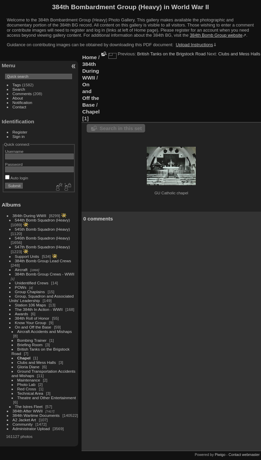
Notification (22, 102)
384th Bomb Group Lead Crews (43, 261)
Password (14, 164)
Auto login (16, 178)
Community (23, 424)
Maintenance (28, 380)
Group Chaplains (30, 291)
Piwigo (220, 455)
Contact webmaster (244, 455)
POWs (21, 287)
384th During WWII (29, 215)
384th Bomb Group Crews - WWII (44, 274)
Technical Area (30, 393)
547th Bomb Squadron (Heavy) (42, 247)
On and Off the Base (33, 327)
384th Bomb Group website (216, 35)
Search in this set (121, 128)
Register (20, 132)
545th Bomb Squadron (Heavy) (42, 229)
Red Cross (26, 389)
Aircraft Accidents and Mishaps (44, 331)
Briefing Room (30, 344)
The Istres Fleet (29, 406)
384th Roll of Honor (32, 318)
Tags (17, 85)
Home (89, 57)
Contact (20, 107)
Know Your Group (30, 322)
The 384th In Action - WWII (39, 309)
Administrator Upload (31, 428)
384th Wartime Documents (36, 415)
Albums (11, 205)
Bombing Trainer (32, 340)
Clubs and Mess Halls (36, 362)
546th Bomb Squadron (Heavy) (42, 238)
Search (19, 89)
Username (14, 151)
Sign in (19, 136)
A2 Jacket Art (24, 420)
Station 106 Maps (30, 305)
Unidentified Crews (32, 283)
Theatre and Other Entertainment (46, 397)
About (18, 98)
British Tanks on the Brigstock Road (171, 53)
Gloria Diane (28, 367)
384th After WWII (28, 411)
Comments (22, 93)
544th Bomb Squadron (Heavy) (42, 220)
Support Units (27, 256)
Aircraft (21, 269)
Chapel (24, 358)
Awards (21, 314)
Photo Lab (26, 384)
